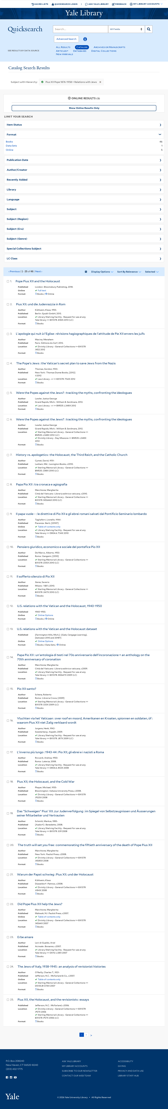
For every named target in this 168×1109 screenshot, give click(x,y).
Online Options (45, 615)
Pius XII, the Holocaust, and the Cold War (46, 781)
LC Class (12, 258)
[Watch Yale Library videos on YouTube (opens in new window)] (15, 1077)
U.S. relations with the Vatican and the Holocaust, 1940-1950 (59, 606)
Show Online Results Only (84, 108)
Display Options (100, 271)
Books (9, 141)
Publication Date (17, 159)
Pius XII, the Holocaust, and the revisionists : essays (53, 999)
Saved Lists (40, 4)
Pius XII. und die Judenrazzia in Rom (40, 304)
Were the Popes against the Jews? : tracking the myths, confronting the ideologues (74, 393)
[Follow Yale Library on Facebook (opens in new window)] (7, 1077)
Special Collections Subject (24, 248)
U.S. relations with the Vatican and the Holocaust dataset (57, 629)
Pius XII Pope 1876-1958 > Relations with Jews (68, 82)
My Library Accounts (75, 1066)
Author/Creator (17, 169)
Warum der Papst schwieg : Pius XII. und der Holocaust (55, 874)
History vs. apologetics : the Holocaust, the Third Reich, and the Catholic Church (71, 455)
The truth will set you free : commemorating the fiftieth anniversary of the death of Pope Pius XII (85, 845)
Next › (38, 271)
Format (11, 134)
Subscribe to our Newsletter (79, 1071)
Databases (79, 50)
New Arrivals (64, 54)
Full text (42, 290)
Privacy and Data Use (131, 1071)
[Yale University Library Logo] (84, 14)
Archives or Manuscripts (109, 47)
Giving (122, 1066)
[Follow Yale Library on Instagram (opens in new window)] (11, 1077)
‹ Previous (25, 271)
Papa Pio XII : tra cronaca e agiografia (41, 484)
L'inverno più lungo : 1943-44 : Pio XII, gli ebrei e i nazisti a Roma (60, 752)
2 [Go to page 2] (86, 1035)
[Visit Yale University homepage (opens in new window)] (12, 1095)
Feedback (119, 4)
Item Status (14, 124)
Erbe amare (25, 937)
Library (11, 189)
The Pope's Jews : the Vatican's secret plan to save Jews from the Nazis (66, 363)
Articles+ (62, 50)
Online (9, 149)
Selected (150, 271)
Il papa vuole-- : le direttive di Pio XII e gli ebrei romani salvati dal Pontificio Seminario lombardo (81, 514)
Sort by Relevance (127, 271)
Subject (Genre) (17, 238)
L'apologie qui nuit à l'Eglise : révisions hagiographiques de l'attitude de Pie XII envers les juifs (80, 333)
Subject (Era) (15, 228)
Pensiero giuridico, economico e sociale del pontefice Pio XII (58, 547)
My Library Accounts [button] (145, 4)
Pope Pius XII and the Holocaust (38, 281)
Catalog (81, 47)
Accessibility (125, 1061)
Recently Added (17, 179)
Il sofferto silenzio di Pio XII (35, 576)
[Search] (80, 29)
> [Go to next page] (91, 1035)
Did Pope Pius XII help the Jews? (40, 904)
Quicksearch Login (65, 4)
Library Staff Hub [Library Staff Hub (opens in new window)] (128, 1075)
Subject (11, 209)
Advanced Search (66, 39)
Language (13, 199)
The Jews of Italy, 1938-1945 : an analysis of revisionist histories (62, 966)
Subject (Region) (17, 219)
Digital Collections (104, 50)
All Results (63, 47)
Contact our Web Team (76, 1075)
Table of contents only (49, 526)
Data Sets (11, 145)
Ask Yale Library (97, 4)
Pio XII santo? (26, 689)
